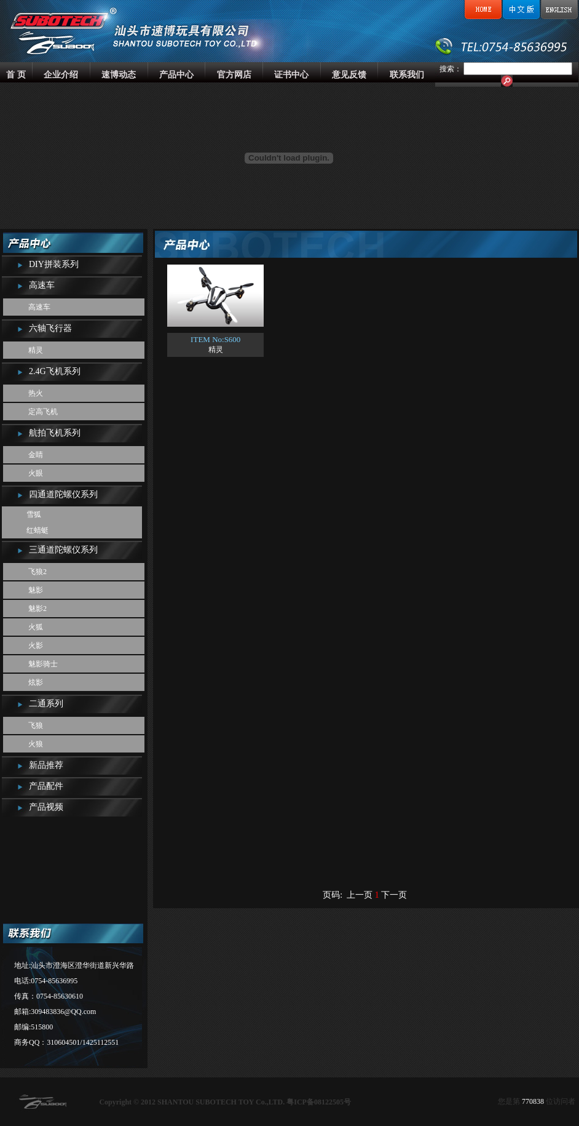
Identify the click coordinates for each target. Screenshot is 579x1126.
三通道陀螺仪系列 (63, 549)
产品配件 (46, 786)
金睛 (35, 454)
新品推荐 (46, 765)
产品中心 (176, 74)
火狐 (35, 627)
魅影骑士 (43, 664)
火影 (35, 645)
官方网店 (234, 74)
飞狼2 (37, 571)
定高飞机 (43, 411)
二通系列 (46, 703)
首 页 (16, 74)
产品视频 (46, 807)
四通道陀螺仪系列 (63, 494)
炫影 (35, 682)
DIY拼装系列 (54, 264)
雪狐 (33, 514)
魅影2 (37, 608)
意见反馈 (349, 74)
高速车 (42, 285)
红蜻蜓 (37, 530)
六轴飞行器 (50, 328)
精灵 (35, 350)
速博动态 (118, 74)
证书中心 (291, 74)
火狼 (35, 744)
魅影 (35, 590)
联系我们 (407, 74)
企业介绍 (61, 74)
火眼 (35, 473)
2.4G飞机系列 (55, 371)
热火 (35, 393)
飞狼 (35, 725)
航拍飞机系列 (55, 432)
